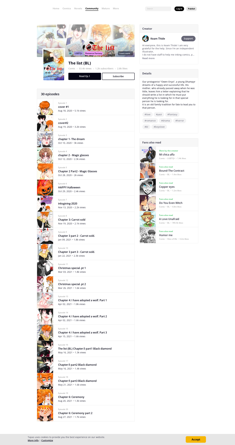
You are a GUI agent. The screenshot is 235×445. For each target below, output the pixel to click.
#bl (147, 126)
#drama (166, 120)
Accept (196, 439)
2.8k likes (123, 72)
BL (71, 57)
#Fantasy (173, 114)
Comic (73, 72)
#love (149, 114)
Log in (179, 8)
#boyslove (160, 126)
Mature (106, 8)
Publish (191, 8)
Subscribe (119, 79)
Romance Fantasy (94, 57)
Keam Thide (159, 38)
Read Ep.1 (85, 79)
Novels (78, 8)
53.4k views (86, 72)
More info (33, 440)
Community (91, 8)
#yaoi (160, 114)
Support (189, 38)
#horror (181, 120)
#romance (151, 120)
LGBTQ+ (80, 57)
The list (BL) (81, 66)
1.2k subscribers (105, 72)
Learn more (126, 57)
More (117, 8)
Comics (67, 8)
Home (56, 8)
